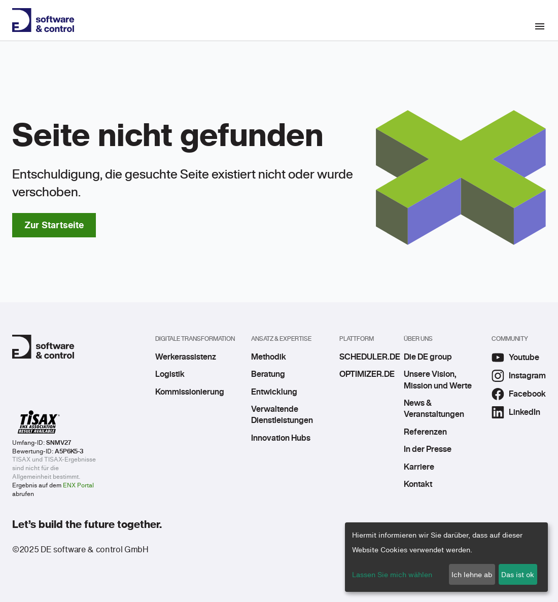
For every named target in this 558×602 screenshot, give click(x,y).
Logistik (170, 374)
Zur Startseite (54, 225)
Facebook (519, 394)
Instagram (519, 376)
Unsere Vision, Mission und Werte (438, 380)
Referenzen (425, 432)
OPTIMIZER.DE (363, 374)
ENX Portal (78, 485)
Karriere (419, 467)
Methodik (268, 357)
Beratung (268, 374)
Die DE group (428, 357)
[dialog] (446, 557)
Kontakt (418, 484)
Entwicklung (274, 392)
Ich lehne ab (471, 574)
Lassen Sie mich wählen (392, 574)
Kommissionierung (189, 392)
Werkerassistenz (185, 357)
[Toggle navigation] (546, 26)
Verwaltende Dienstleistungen (282, 415)
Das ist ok (517, 574)
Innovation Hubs (280, 438)
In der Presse (427, 449)
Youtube (515, 357)
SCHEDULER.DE (363, 357)
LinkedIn (516, 412)
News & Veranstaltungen (434, 409)
